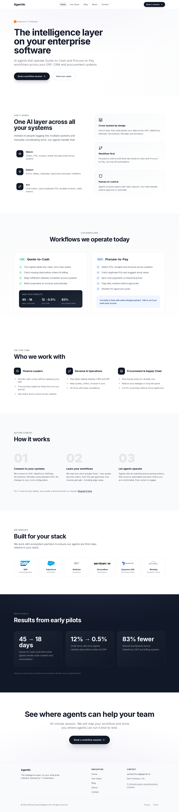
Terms (155, 805)
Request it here (85, 491)
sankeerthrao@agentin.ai (138, 774)
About (94, 4)
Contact (105, 4)
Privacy (147, 805)
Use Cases (74, 4)
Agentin (26, 769)
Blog (86, 4)
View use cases (63, 76)
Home (63, 4)
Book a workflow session (32, 76)
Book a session (154, 4)
